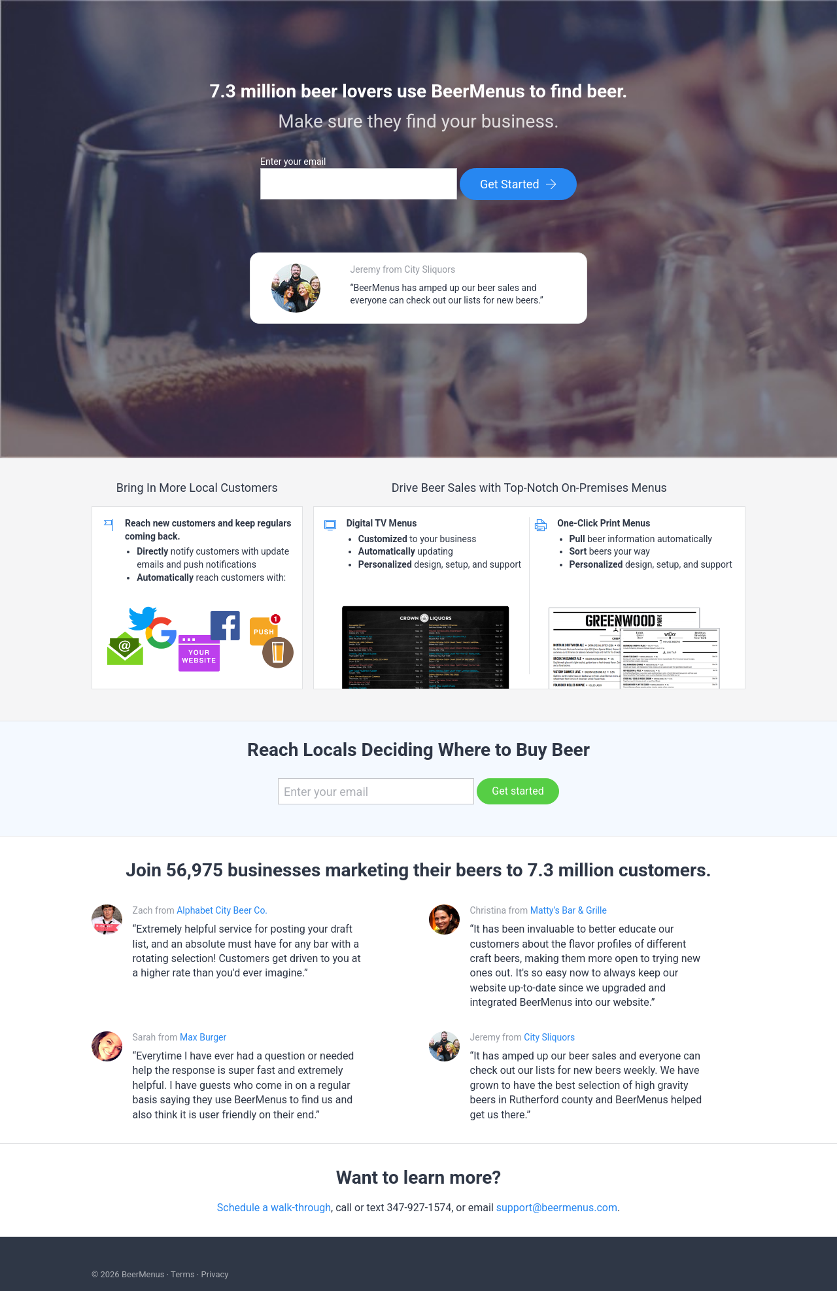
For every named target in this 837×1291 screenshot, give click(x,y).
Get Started (519, 184)
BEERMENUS (418, 40)
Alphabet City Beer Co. (222, 910)
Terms (183, 1274)
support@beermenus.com (556, 1207)
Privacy (214, 1274)
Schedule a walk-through (274, 1207)
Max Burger (203, 1037)
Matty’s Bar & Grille (568, 910)
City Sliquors (549, 1037)
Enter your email (293, 161)
